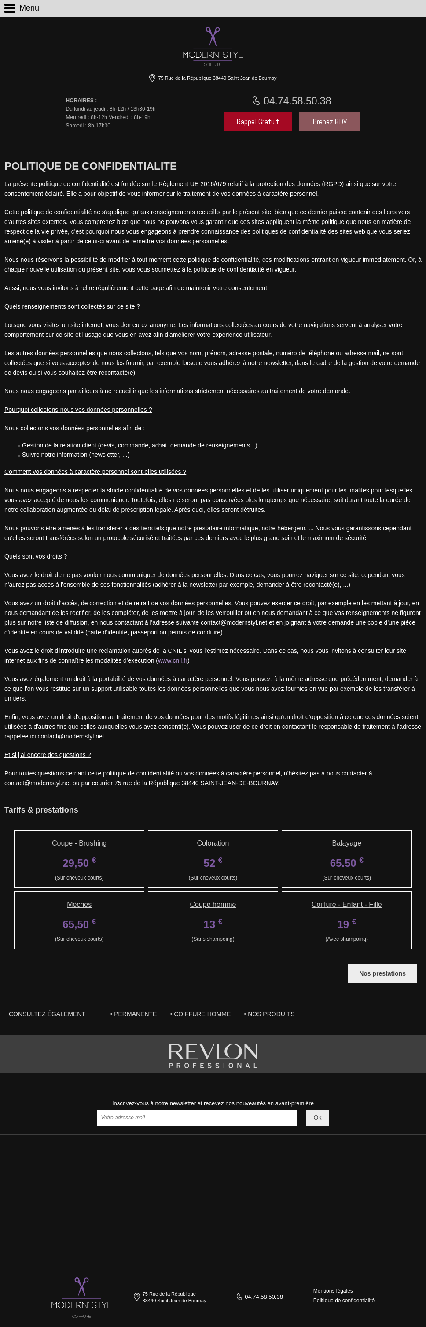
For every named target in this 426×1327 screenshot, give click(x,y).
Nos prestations (382, 973)
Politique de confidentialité (344, 1300)
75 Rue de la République (216, 78)
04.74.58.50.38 (296, 101)
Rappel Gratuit (258, 121)
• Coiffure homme (200, 1014)
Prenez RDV (329, 121)
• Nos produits (269, 1014)
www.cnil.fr (172, 660)
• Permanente (133, 1014)
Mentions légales (333, 1291)
